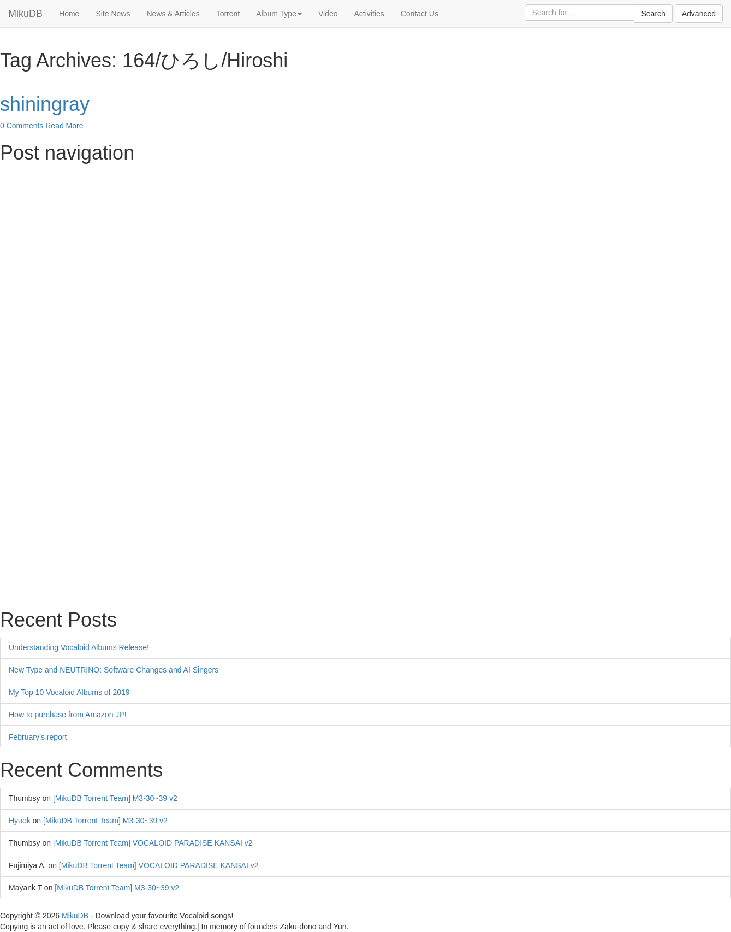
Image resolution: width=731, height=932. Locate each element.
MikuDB (25, 13)
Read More (64, 125)
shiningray (45, 104)
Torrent (228, 13)
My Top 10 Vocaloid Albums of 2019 (69, 692)
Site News (113, 13)
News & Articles (172, 13)
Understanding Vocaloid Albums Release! (79, 647)
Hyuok (20, 820)
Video (328, 13)
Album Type (279, 13)
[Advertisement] (327, 245)
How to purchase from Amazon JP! (68, 714)
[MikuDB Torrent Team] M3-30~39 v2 (115, 798)
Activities (369, 13)
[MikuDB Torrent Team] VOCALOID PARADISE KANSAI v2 (153, 843)
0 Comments (21, 125)
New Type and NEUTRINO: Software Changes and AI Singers (113, 669)
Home (69, 13)
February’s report (38, 737)
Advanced (699, 13)
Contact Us (419, 13)
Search (653, 13)
